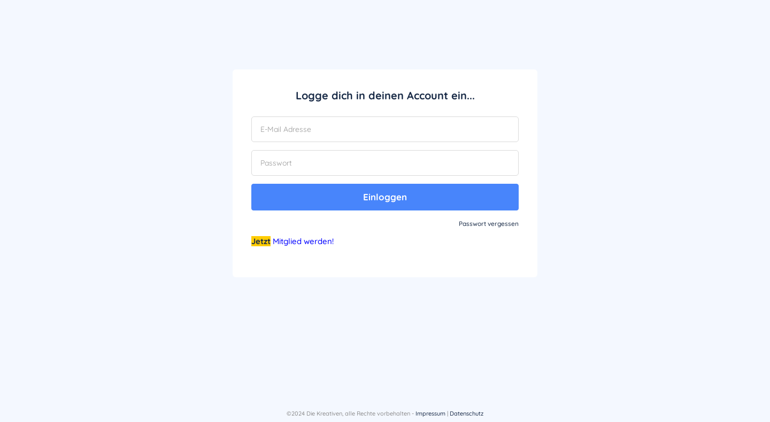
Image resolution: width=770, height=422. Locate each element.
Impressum (430, 413)
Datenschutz (466, 413)
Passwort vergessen (489, 224)
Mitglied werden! (303, 241)
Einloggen (385, 196)
